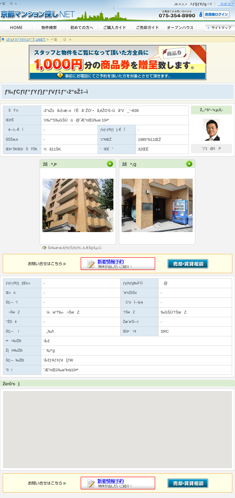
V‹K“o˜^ (226, 4)
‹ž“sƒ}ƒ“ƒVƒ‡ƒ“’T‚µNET (25, 40)
